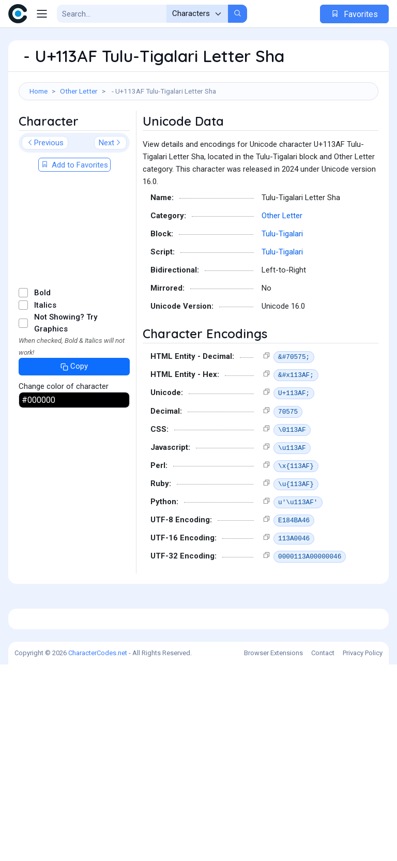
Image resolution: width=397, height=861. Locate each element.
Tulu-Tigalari (282, 285)
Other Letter (79, 91)
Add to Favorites (74, 216)
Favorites (354, 14)
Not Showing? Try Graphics (65, 374)
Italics (45, 356)
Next (110, 194)
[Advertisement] (198, 136)
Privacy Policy (363, 849)
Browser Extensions (273, 849)
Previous (45, 194)
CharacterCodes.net (97, 849)
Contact (322, 849)
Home (38, 91)
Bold (42, 344)
